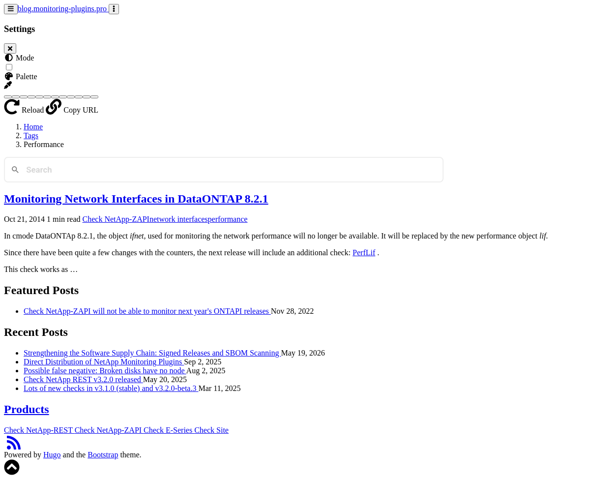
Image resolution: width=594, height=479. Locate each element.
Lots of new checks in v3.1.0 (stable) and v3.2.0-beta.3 (111, 388)
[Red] (79, 96)
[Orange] (55, 96)
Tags (31, 135)
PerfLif (364, 252)
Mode (19, 58)
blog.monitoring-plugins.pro (63, 8)
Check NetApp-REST (39, 430)
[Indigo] (47, 96)
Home (33, 126)
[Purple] (71, 96)
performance (228, 219)
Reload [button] (25, 110)
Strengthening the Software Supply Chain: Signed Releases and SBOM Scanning (152, 353)
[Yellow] (94, 96)
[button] (8, 85)
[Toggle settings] (114, 9)
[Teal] (86, 96)
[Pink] (63, 96)
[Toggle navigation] (11, 9)
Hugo (52, 454)
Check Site (211, 430)
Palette (20, 76)
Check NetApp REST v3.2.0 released (83, 379)
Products (26, 409)
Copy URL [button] (72, 110)
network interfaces (178, 219)
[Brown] (24, 96)
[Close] (10, 48)
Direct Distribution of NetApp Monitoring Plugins (104, 362)
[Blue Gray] (16, 96)
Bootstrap (103, 454)
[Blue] (8, 96)
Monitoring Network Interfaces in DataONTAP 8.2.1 (136, 198)
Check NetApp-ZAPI (116, 219)
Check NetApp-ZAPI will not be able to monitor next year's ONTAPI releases (147, 311)
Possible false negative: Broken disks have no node (105, 370)
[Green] (39, 96)
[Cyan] (31, 96)
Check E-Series (169, 430)
